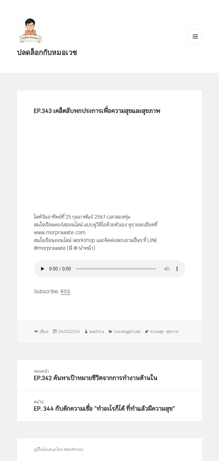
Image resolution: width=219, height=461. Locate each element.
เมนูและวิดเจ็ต (195, 36)
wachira (96, 331)
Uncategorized (127, 331)
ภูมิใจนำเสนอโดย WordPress (58, 449)
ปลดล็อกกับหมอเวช (47, 52)
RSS (65, 291)
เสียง (44, 331)
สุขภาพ (172, 331)
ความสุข (157, 331)
